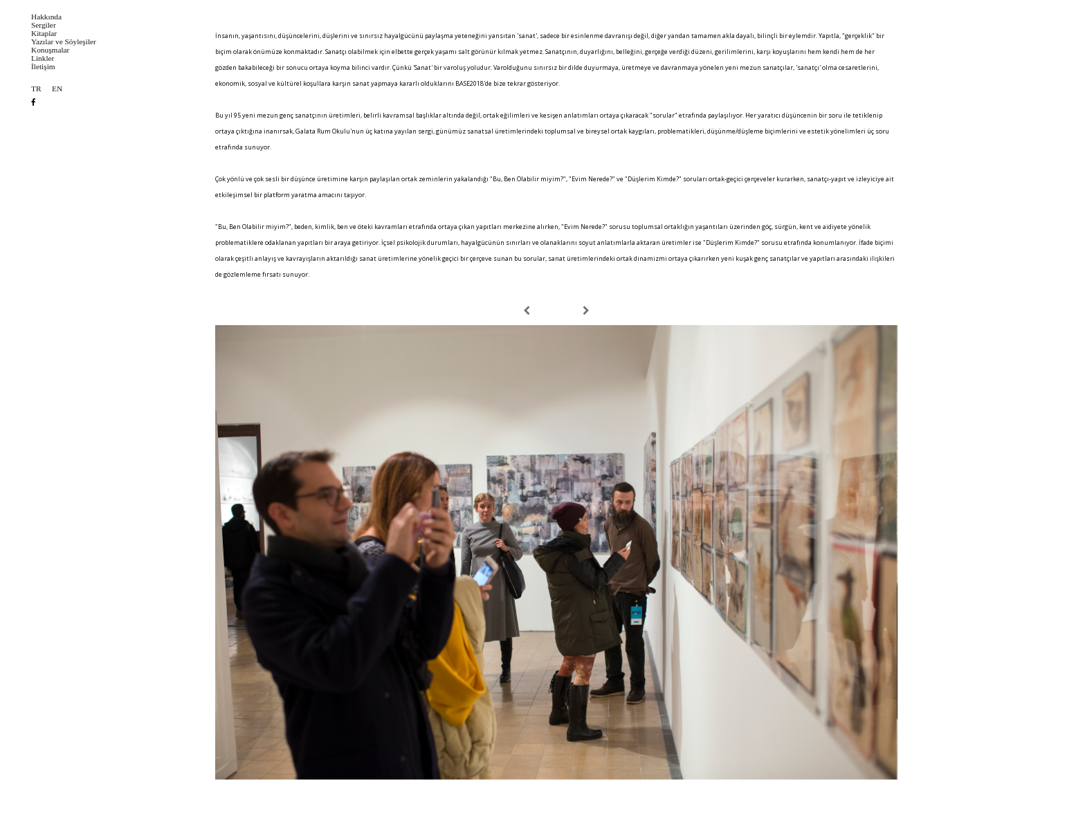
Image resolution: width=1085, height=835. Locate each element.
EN (57, 89)
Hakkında (46, 17)
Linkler (42, 58)
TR (36, 89)
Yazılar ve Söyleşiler (63, 42)
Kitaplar (44, 33)
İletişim (43, 67)
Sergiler (43, 25)
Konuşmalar (50, 50)
